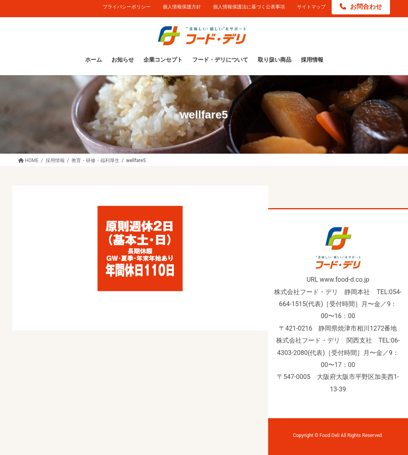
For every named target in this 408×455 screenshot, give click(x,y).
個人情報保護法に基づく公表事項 (249, 7)
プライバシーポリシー (127, 7)
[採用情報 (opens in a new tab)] (312, 60)
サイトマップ (311, 7)
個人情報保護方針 (182, 7)
